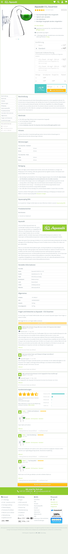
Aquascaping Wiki (8, 108)
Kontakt (36, 508)
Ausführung (39, 42)
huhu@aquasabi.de (8, 128)
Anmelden (31, 405)
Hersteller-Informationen (8, 113)
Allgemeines (8, 115)
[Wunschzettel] (54, 2)
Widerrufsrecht (37, 514)
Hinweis (8, 101)
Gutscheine (37, 499)
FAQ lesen (5, 126)
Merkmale (8, 98)
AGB (35, 516)
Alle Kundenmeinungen (42, 485)
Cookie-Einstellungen (39, 520)
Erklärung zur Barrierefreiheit (41, 518)
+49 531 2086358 (7, 130)
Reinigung (8, 106)
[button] (62, 2)
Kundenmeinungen (8, 120)
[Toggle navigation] (2, 2)
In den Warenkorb (56, 90)
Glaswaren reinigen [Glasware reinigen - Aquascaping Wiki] (41, 193)
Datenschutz (37, 512)
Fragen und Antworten (8, 118)
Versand (42, 90)
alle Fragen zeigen (42, 323)
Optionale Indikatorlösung (50, 54)
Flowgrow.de (54, 506)
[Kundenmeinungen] (44, 10)
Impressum (37, 510)
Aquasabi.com (54, 502)
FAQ (35, 501)
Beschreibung (8, 96)
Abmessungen (8, 103)
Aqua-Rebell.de (54, 504)
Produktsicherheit (8, 110)
